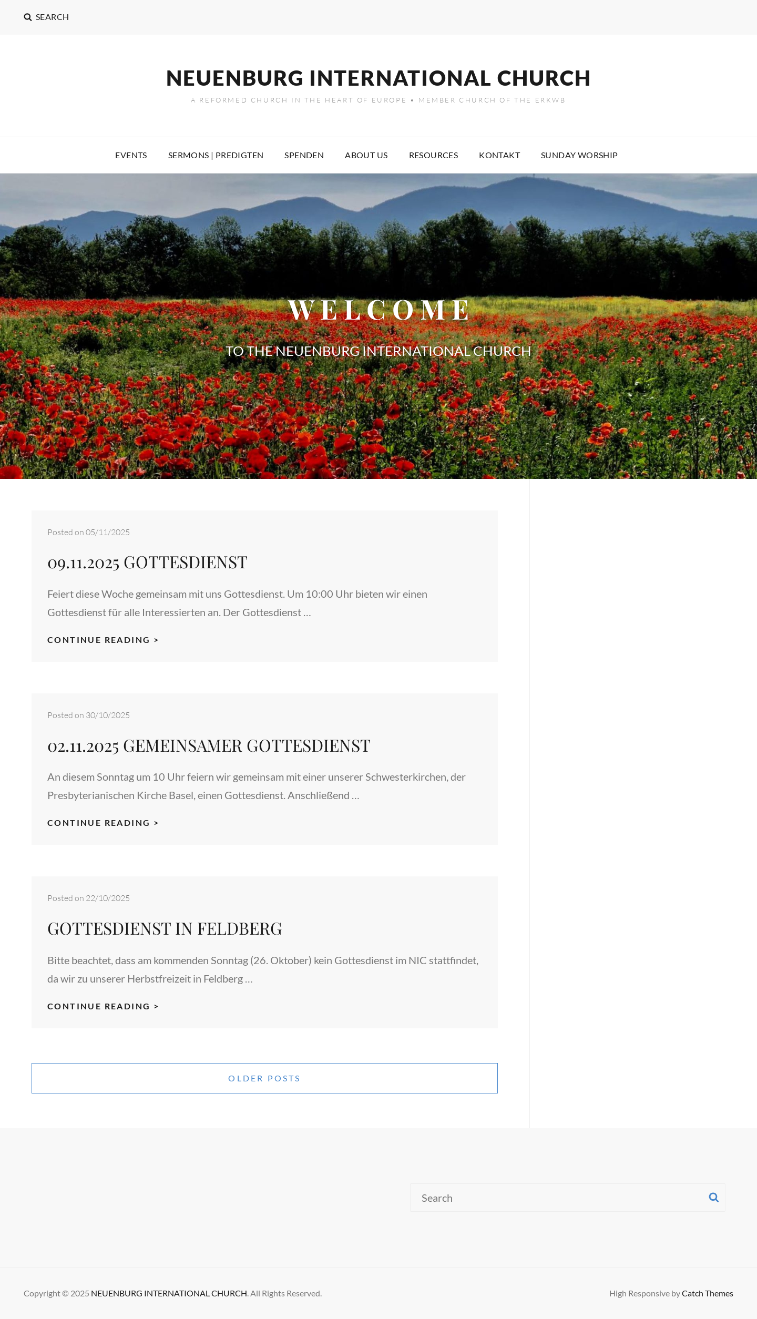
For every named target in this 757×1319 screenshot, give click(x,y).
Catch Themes (707, 1293)
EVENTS (131, 155)
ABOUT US (366, 155)
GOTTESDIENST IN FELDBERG (164, 927)
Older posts (264, 1078)
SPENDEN (304, 155)
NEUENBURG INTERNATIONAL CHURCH (378, 77)
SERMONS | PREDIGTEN (216, 155)
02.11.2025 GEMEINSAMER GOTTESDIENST (209, 744)
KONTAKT (499, 155)
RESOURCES (433, 155)
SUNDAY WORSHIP (579, 155)
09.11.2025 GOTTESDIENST (147, 561)
